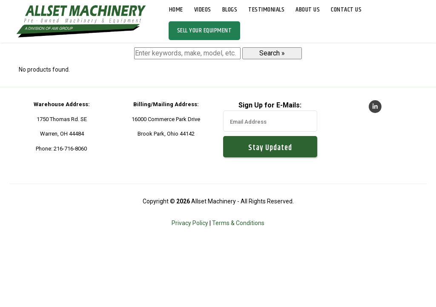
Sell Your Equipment (204, 30)
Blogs (230, 10)
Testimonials (266, 10)
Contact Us (346, 10)
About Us (307, 10)
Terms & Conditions (238, 223)
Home (176, 10)
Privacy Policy (190, 223)
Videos (202, 10)
